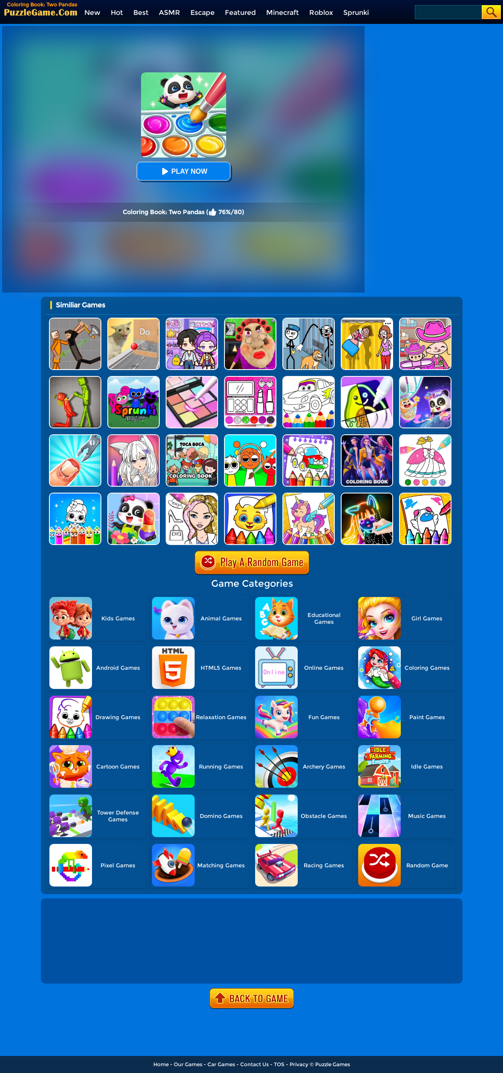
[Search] (448, 12)
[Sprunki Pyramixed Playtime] (133, 379)
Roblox (321, 13)
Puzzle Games (332, 1064)
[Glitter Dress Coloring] (425, 437)
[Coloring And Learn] (308, 437)
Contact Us (254, 1064)
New (92, 13)
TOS (279, 1064)
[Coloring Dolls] (75, 496)
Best (141, 13)
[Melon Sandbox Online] (75, 379)
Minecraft (282, 13)
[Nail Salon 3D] (75, 437)
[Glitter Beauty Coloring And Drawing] (250, 379)
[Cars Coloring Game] (308, 379)
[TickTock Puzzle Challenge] (133, 321)
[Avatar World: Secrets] (192, 321)
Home (161, 1064)
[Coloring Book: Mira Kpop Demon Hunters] (367, 437)
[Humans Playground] (75, 321)
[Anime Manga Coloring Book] (133, 437)
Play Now (183, 171)
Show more (71, 967)
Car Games (221, 1064)
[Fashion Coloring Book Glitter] (192, 496)
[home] (40, 12)
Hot (117, 13)
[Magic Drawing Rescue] (425, 379)
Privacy (299, 1064)
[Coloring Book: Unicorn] (308, 496)
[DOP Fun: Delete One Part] (367, 321)
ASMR (169, 13)
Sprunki (356, 13)
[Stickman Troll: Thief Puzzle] (308, 321)
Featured (240, 13)
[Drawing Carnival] (367, 379)
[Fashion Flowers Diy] (133, 496)
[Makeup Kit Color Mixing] (192, 379)
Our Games (188, 1064)
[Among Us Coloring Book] (425, 496)
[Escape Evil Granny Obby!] (250, 321)
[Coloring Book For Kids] (250, 496)
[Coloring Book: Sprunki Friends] (250, 437)
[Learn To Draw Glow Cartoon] (367, 496)
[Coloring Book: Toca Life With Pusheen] (192, 437)
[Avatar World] (425, 321)
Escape (202, 13)
